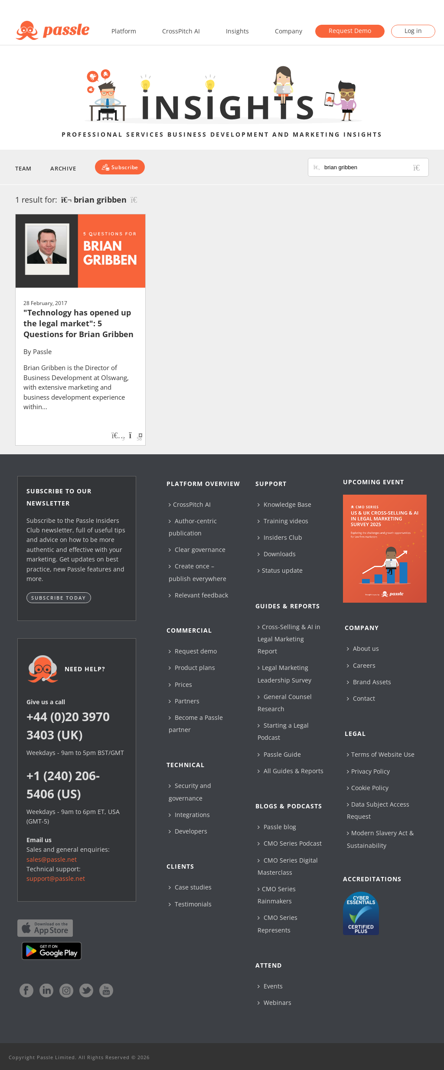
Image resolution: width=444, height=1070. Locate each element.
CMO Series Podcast (290, 843)
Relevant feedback (198, 595)
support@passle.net (55, 878)
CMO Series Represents (277, 923)
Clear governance (197, 549)
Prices (180, 684)
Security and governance (190, 791)
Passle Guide (279, 754)
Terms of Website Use (381, 754)
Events (270, 986)
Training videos (283, 521)
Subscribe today (58, 597)
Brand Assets (369, 682)
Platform (123, 31)
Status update (280, 570)
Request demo (193, 651)
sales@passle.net (51, 859)
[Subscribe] (120, 167)
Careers (361, 665)
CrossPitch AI (181, 31)
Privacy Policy (368, 771)
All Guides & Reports (290, 771)
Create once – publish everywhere (197, 572)
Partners (184, 701)
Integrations (189, 815)
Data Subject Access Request (378, 810)
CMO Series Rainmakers (277, 895)
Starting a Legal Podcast (283, 731)
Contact (361, 698)
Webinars (274, 1002)
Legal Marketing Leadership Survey (284, 673)
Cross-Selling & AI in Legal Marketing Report (289, 639)
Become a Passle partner (196, 723)
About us (363, 648)
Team (23, 168)
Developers (188, 831)
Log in (413, 30)
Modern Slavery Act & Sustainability (380, 839)
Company (288, 31)
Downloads (277, 554)
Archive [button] (63, 168)
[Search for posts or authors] (373, 167)
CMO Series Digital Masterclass (288, 866)
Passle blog (277, 827)
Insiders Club (280, 537)
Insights (237, 31)
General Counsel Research (285, 703)
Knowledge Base (284, 504)
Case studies (190, 887)
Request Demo (350, 30)
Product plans (192, 667)
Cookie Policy (367, 788)
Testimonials (190, 904)
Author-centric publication (193, 527)
